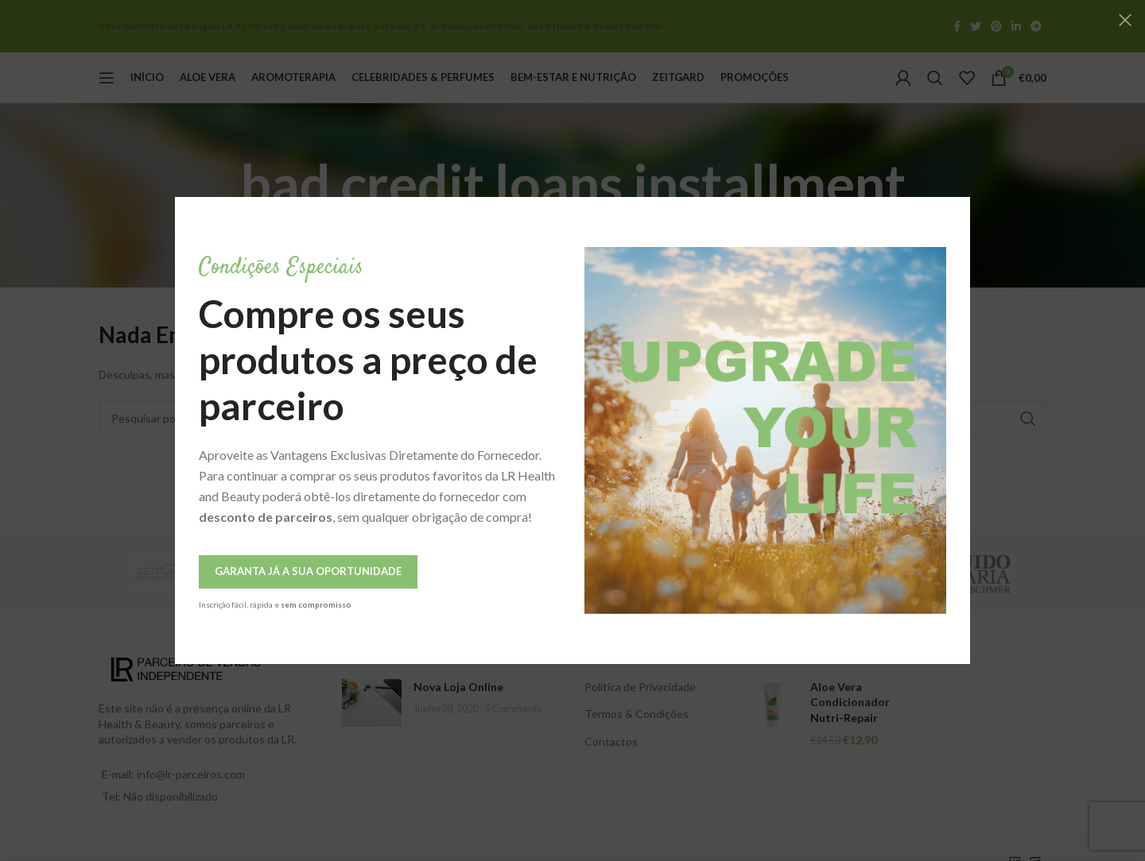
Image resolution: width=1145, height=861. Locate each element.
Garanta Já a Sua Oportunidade (281, 571)
